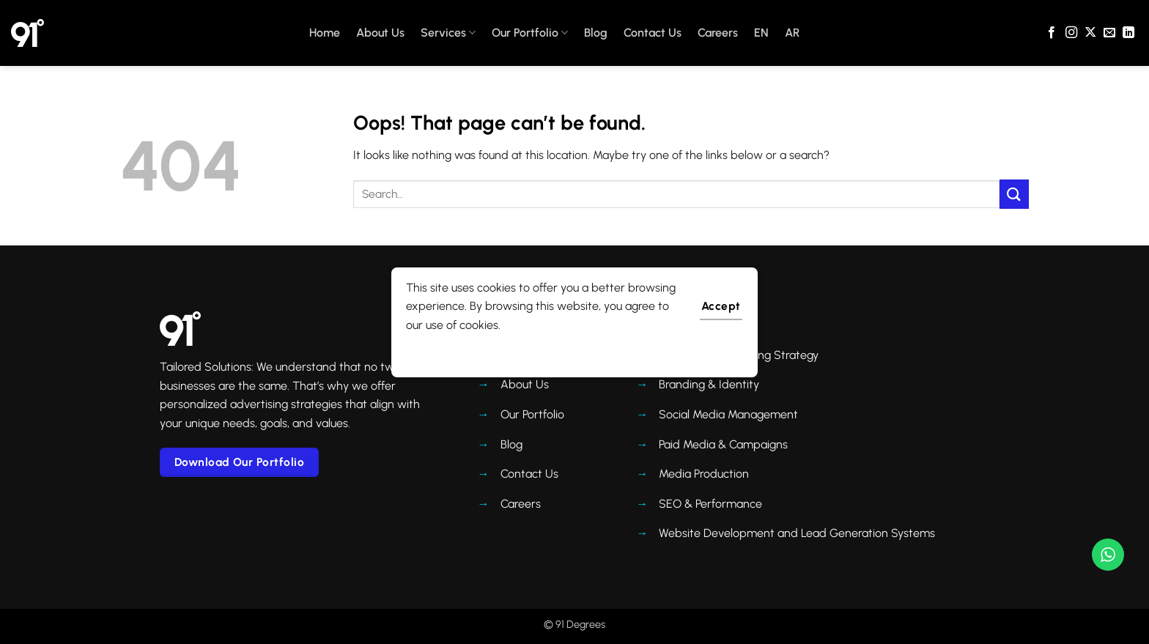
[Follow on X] (1090, 33)
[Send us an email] (1109, 33)
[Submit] (1014, 193)
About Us (380, 33)
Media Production (704, 474)
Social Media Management (728, 414)
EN (761, 33)
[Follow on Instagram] (1071, 33)
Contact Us (652, 33)
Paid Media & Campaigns (723, 444)
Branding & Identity (709, 384)
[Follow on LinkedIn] (1128, 33)
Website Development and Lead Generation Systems (797, 533)
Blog (595, 33)
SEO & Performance (710, 504)
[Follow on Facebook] (1051, 33)
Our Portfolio (530, 33)
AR (792, 33)
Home (324, 33)
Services (448, 33)
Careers (718, 33)
